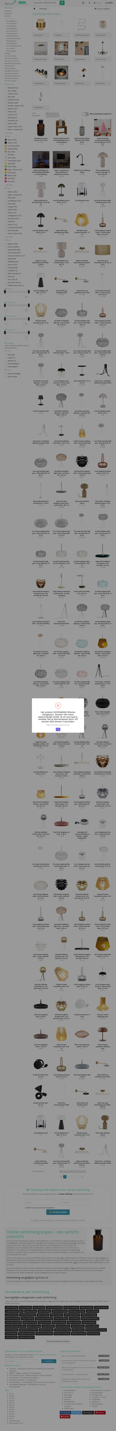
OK (58, 729)
